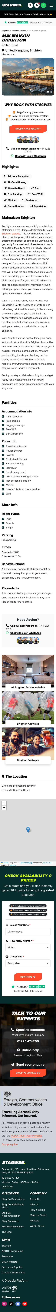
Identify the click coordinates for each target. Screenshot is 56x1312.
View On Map (8, 54)
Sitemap (6, 1245)
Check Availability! (28, 129)
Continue (28, 977)
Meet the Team (38, 1215)
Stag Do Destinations (13, 1199)
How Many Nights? (20, 940)
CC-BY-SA (47, 863)
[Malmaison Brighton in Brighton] (28, 77)
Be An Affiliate (9, 1261)
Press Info (7, 1256)
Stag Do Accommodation (11, 1214)
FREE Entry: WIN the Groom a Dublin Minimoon (28, 14)
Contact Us (7, 1186)
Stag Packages (10, 1221)
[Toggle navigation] (51, 5)
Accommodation (19, 31)
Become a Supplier (12, 1267)
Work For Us (37, 1225)
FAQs (39, 1055)
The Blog (7, 1231)
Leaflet (4, 863)
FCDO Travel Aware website (26, 1135)
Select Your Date (18, 924)
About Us (35, 1199)
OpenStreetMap (26, 863)
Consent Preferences (13, 1272)
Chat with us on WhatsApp (28, 155)
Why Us (34, 1204)
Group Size (15, 956)
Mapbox (13, 865)
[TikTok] (11, 1304)
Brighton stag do (11, 233)
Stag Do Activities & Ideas (13, 1206)
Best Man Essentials (13, 1226)
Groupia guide (10, 1144)
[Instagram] (4, 1304)
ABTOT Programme (12, 1250)
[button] (37, 5)
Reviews (34, 1220)
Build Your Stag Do (28, 1073)
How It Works (37, 1209)
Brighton (5, 31)
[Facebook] (17, 1304)
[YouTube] (24, 1304)
